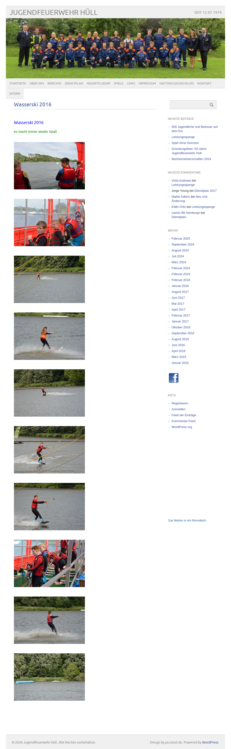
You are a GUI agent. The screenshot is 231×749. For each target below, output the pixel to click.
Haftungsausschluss (176, 83)
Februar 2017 (181, 315)
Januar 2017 (180, 321)
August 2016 (180, 339)
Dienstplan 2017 (206, 190)
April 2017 (179, 309)
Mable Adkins (181, 196)
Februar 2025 (181, 238)
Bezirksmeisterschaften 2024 (191, 159)
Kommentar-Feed (184, 421)
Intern (14, 93)
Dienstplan (74, 83)
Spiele (118, 83)
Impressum (147, 83)
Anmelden (179, 409)
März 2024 (179, 262)
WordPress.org (182, 427)
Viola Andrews (181, 180)
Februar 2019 (181, 274)
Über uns (37, 83)
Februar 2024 (181, 268)
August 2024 (180, 250)
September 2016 (183, 333)
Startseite (17, 83)
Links (131, 83)
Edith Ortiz (179, 207)
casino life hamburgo (186, 212)
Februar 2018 (181, 280)
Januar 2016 (180, 363)
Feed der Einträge (184, 415)
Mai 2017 (178, 303)
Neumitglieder (98, 83)
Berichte (54, 83)
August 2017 (180, 292)
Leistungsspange (183, 137)
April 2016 (179, 351)
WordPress (210, 742)
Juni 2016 (178, 345)
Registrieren (180, 403)
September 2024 (183, 244)
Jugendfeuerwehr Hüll (53, 12)
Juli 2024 (178, 256)
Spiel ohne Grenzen (185, 143)
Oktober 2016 (181, 327)
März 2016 (179, 357)
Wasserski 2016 (33, 104)
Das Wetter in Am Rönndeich (187, 520)
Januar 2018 (180, 286)
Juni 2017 (178, 297)
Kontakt (204, 83)
